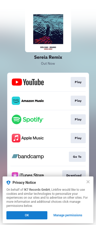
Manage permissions (68, 215)
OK (27, 215)
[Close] (88, 182)
